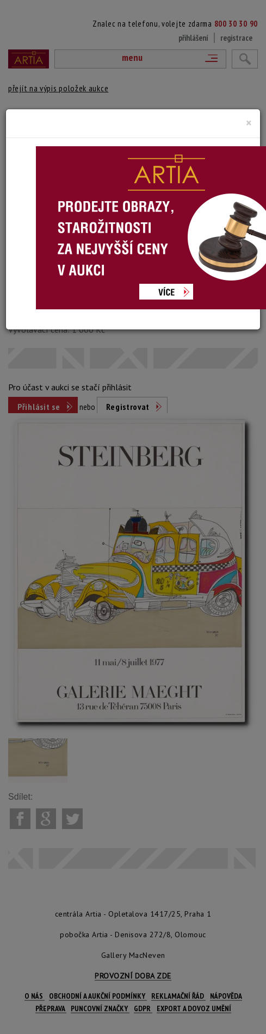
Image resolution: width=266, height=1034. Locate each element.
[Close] (249, 122)
